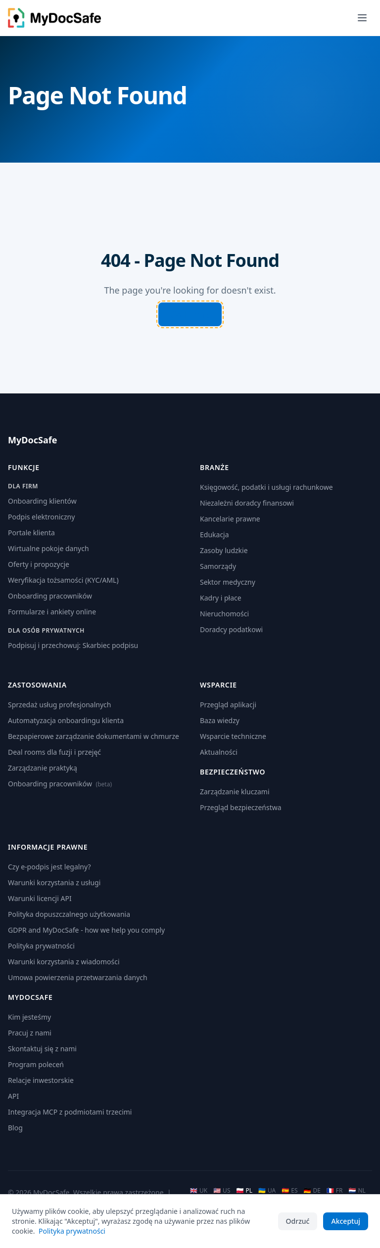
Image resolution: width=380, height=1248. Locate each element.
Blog (15, 1127)
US (221, 1191)
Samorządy (218, 566)
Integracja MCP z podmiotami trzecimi (70, 1112)
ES (289, 1191)
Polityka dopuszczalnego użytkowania (69, 914)
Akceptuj (345, 1221)
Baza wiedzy (219, 720)
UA (267, 1191)
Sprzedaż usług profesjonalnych (59, 704)
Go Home (190, 314)
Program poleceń (36, 1064)
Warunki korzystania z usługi (54, 882)
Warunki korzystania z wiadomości (64, 961)
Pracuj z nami (29, 1032)
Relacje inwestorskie (41, 1080)
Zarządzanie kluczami (235, 791)
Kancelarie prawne (230, 518)
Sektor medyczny (227, 582)
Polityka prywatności (41, 945)
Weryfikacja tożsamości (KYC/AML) (63, 580)
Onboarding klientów (42, 501)
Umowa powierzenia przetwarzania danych (77, 977)
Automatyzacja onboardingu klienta (66, 720)
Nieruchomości (224, 613)
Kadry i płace (220, 597)
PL (244, 1191)
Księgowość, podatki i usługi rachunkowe (266, 487)
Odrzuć (298, 1221)
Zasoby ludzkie (224, 550)
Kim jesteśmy (29, 1017)
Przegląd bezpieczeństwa (241, 807)
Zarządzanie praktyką (42, 768)
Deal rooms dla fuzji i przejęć (54, 752)
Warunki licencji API (40, 898)
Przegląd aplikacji (228, 704)
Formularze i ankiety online (52, 611)
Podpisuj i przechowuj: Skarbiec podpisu (73, 645)
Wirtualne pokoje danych (48, 548)
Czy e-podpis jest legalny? (49, 866)
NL (357, 1191)
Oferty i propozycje (38, 564)
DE (312, 1191)
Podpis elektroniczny (41, 516)
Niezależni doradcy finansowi (247, 503)
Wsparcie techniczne (233, 736)
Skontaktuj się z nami (42, 1048)
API (13, 1096)
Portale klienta (31, 532)
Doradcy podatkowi (231, 629)
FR (335, 1191)
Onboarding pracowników (50, 596)
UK (198, 1191)
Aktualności (219, 752)
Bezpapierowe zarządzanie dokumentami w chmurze (93, 736)
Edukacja (214, 534)
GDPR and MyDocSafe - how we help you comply (86, 930)
